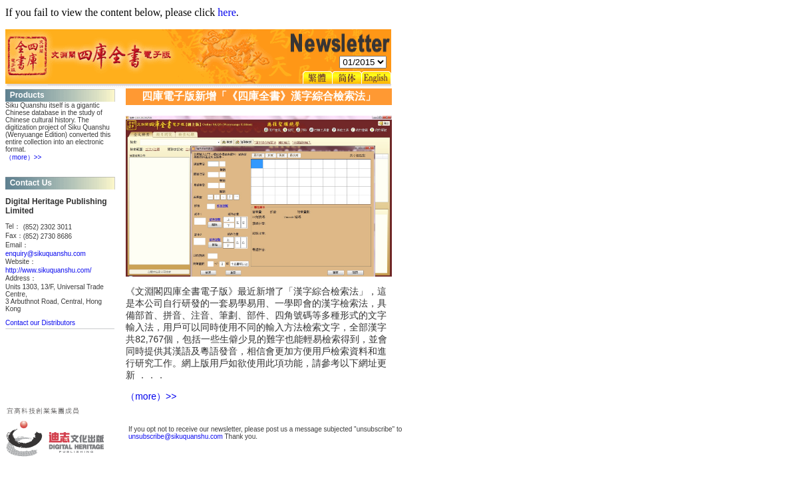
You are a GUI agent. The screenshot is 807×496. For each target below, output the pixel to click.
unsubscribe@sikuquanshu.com (175, 436)
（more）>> (23, 157)
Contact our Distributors (40, 322)
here (227, 12)
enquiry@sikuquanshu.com (45, 253)
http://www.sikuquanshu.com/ (48, 270)
